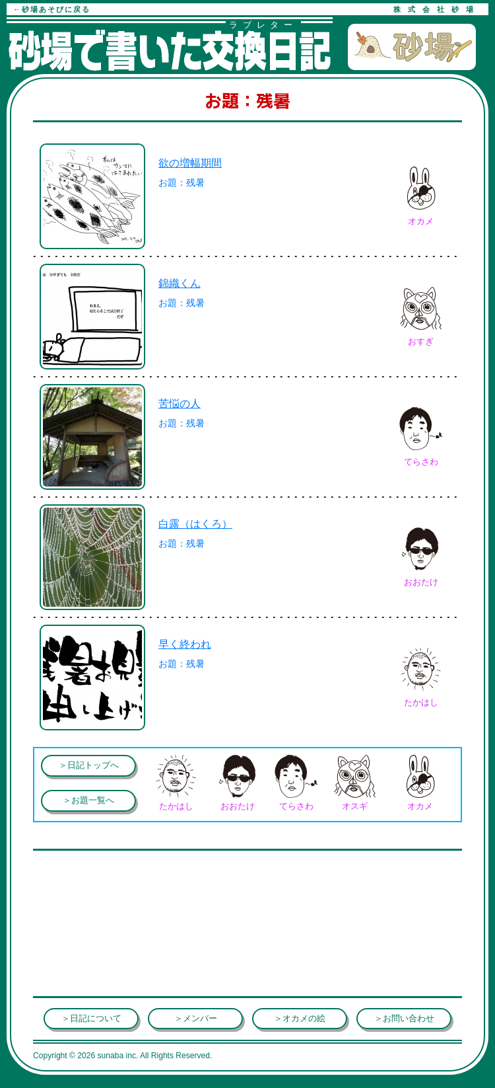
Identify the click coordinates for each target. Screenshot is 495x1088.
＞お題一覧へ (88, 800)
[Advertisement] (138, 873)
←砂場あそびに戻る (51, 9)
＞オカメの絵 (299, 1018)
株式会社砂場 (436, 9)
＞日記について (91, 1018)
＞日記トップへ (89, 765)
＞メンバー (195, 1018)
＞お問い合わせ (404, 1018)
